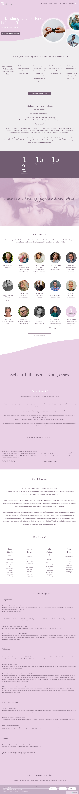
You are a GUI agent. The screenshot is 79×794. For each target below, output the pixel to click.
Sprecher (50, 3)
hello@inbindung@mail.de (19, 753)
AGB (4, 789)
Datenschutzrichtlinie (11, 789)
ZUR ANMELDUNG (8, 461)
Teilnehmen (56, 3)
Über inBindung (63, 3)
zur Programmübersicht (39, 335)
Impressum (20, 789)
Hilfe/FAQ (71, 3)
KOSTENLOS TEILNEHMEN (39, 93)
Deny (63, 788)
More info (9, 787)
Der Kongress (44, 3)
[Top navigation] (76, 3)
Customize (53, 788)
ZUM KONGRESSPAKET (49, 462)
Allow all (72, 788)
